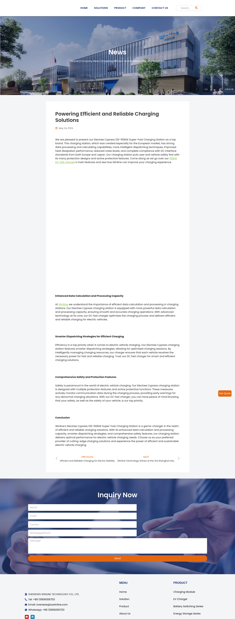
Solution (124, 582)
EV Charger (180, 582)
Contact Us (126, 604)
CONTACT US (160, 8)
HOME (84, 8)
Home (74, 61)
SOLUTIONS (101, 8)
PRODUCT (120, 8)
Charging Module (184, 575)
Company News (90, 61)
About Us (124, 597)
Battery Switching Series (188, 589)
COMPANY (139, 8)
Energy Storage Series (187, 597)
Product (124, 589)
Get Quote (225, 393)
